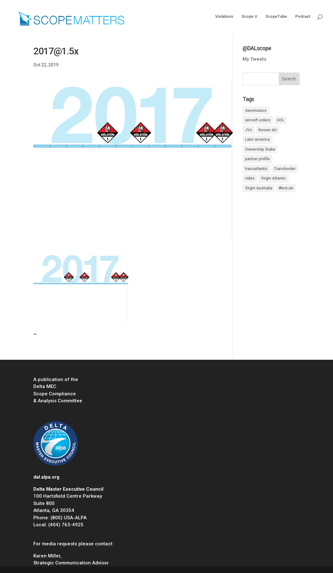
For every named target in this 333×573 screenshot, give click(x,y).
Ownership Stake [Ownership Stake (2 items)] (260, 149)
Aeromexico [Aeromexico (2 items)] (256, 110)
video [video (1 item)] (250, 178)
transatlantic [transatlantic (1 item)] (256, 169)
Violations (224, 16)
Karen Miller (46, 556)
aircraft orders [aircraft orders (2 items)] (257, 120)
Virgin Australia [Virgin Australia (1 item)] (258, 188)
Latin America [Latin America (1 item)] (257, 139)
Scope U (249, 16)
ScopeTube (276, 16)
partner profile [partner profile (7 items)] (257, 159)
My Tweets (254, 59)
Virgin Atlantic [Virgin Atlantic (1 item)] (273, 178)
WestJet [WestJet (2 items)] (286, 188)
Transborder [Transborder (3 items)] (285, 169)
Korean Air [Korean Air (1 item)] (267, 130)
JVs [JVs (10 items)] (248, 130)
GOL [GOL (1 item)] (280, 120)
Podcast (302, 16)
